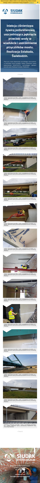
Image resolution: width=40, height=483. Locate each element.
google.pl (31, 2)
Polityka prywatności (35, 480)
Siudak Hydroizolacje (24, 481)
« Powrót (20, 74)
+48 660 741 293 (20, 474)
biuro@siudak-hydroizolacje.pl (20, 476)
